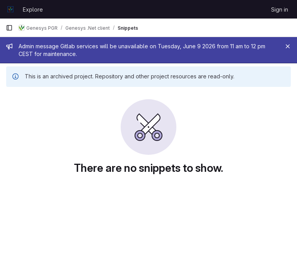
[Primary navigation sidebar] (9, 28)
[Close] (287, 46)
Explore (33, 9)
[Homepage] (10, 9)
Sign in (279, 9)
